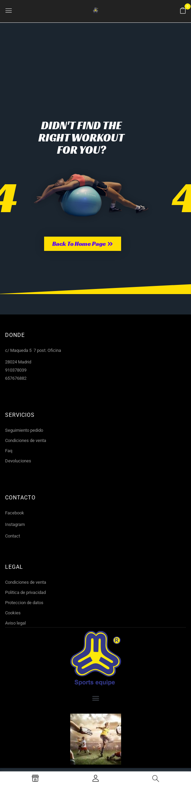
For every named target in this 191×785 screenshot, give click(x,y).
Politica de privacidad (25, 592)
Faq (8, 450)
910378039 (15, 370)
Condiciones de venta (25, 440)
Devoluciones (18, 460)
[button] (183, 11)
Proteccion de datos (24, 602)
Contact (12, 536)
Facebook (14, 512)
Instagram (15, 524)
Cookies (13, 612)
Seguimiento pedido (24, 430)
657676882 (15, 378)
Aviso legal (15, 623)
